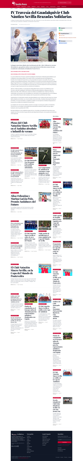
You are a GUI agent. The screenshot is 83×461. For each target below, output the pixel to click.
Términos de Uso (45, 442)
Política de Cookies (45, 440)
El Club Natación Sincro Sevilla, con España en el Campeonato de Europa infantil (17, 174)
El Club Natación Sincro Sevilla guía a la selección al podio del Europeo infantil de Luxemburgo (17, 153)
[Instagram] (16, 446)
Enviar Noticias (60, 450)
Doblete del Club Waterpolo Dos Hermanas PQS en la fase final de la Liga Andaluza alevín (16, 299)
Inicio (12, 8)
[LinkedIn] (17, 446)
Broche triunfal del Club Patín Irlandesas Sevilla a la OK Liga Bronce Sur (16, 320)
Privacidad (57, 457)
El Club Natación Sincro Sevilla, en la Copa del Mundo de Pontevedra (57, 277)
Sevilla (29, 6)
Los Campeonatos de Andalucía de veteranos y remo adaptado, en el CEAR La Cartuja (44, 171)
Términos (65, 457)
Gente (38, 6)
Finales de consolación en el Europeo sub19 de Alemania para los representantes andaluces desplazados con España (30, 312)
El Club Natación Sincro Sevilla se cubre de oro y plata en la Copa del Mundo (30, 237)
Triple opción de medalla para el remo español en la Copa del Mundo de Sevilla (45, 237)
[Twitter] (14, 446)
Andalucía (33, 6)
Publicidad (59, 447)
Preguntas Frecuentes (62, 449)
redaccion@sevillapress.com (23, 457)
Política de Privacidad (46, 439)
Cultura (58, 6)
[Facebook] (12, 446)
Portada (18, 6)
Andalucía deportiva (28, 8)
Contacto (44, 445)
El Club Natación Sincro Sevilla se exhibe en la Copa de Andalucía (44, 309)
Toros (47, 6)
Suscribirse (64, 442)
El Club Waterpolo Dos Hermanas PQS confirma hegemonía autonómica (31, 164)
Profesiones (64, 6)
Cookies (61, 457)
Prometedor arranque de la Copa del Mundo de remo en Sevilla (16, 246)
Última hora (24, 6)
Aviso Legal (44, 443)
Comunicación (52, 6)
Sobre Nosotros (45, 436)
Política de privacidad (65, 445)
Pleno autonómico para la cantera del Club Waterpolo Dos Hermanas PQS (17, 225)
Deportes (43, 6)
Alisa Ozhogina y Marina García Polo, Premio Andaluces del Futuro (57, 126)
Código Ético (44, 437)
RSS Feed (28, 452)
